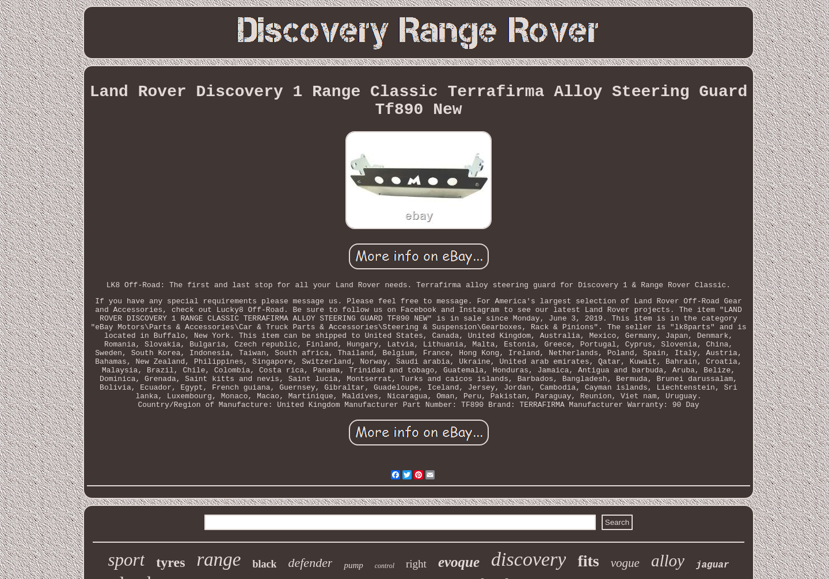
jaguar (712, 565)
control (384, 566)
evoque (459, 562)
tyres (170, 562)
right (416, 564)
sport (126, 560)
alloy (668, 560)
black (264, 564)
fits (588, 561)
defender (310, 562)
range (218, 559)
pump (353, 565)
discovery (528, 559)
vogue (625, 563)
